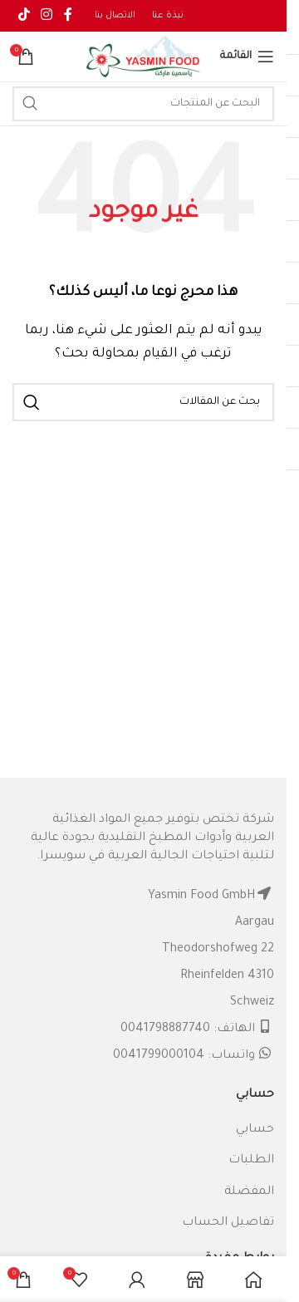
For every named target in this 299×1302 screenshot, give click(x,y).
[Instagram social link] (46, 16)
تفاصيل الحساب (228, 1223)
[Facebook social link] (68, 16)
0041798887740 (165, 1029)
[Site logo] (143, 58)
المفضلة (249, 1192)
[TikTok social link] (23, 16)
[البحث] (143, 103)
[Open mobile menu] (247, 56)
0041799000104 (158, 1056)
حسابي (255, 1130)
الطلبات (251, 1160)
